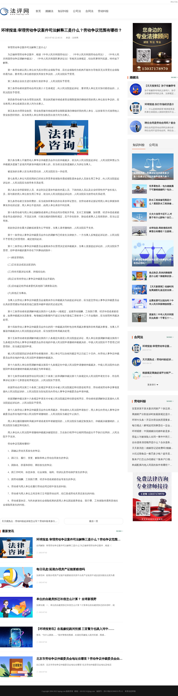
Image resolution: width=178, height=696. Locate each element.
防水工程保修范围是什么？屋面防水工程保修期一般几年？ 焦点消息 (161, 202)
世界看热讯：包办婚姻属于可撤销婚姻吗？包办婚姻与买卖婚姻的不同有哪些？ (161, 188)
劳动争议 (47, 512)
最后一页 (93, 521)
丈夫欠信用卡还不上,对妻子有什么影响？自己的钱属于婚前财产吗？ (161, 216)
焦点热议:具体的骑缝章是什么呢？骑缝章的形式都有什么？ (161, 274)
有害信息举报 (130, 691)
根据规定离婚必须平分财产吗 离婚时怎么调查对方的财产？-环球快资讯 (157, 373)
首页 (38, 11)
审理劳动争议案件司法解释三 (26, 512)
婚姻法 (49, 11)
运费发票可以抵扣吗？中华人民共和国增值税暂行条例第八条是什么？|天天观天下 (161, 302)
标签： (6, 512)
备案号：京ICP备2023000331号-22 (109, 691)
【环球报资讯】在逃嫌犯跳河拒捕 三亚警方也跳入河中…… (75, 628)
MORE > (119, 531)
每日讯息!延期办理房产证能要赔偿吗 (60, 569)
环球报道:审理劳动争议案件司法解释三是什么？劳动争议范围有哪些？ (78, 540)
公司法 (77, 11)
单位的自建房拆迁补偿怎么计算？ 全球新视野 (66, 599)
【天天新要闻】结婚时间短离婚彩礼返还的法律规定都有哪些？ (161, 288)
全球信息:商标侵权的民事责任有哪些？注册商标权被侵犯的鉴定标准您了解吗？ (161, 230)
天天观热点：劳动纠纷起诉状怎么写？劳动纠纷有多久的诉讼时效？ (29, 521)
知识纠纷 (63, 11)
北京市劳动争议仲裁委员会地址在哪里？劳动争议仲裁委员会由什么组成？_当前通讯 (79, 659)
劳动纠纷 (103, 11)
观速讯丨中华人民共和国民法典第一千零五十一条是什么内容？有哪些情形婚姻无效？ (161, 316)
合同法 (89, 11)
